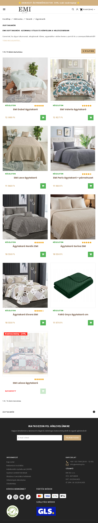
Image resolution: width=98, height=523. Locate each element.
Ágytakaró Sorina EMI (73, 246)
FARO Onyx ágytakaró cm (73, 314)
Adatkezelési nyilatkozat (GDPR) (19, 469)
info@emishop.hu (77, 464)
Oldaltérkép (11, 484)
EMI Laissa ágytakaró (25, 383)
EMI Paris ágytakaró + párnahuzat (73, 177)
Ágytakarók (8, 412)
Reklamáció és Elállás (14, 465)
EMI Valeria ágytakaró (73, 109)
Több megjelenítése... (12, 40)
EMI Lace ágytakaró (25, 177)
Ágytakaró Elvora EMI (25, 314)
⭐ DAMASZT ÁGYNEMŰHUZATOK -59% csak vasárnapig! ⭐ (49, 2)
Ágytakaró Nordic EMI (25, 246)
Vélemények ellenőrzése (16, 480)
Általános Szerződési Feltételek (18, 476)
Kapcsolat (10, 462)
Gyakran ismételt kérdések (16, 473)
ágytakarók (13, 30)
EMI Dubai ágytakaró (25, 109)
